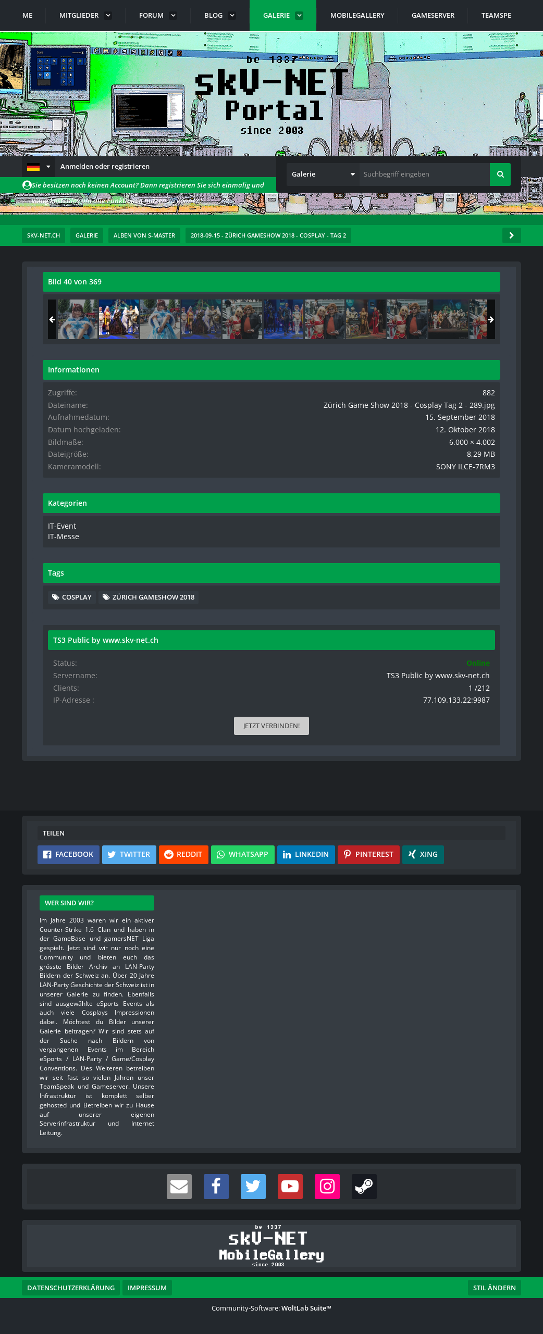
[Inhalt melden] (304, 548)
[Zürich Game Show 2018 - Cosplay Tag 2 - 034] (477, 319)
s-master (102, 316)
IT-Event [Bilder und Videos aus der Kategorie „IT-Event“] (377, 542)
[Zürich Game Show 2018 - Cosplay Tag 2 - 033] (394, 319)
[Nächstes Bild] (302, 422)
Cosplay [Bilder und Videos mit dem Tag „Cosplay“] (394, 612)
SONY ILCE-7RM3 (474, 484)
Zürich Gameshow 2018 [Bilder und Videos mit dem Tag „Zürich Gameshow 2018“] (420, 628)
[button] (38, 166)
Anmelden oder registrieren (105, 166)
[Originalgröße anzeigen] (300, 288)
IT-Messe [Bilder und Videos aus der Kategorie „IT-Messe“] (378, 552)
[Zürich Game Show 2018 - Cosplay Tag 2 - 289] (435, 319)
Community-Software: (271, 1308)
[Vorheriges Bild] (53, 422)
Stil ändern (494, 1287)
